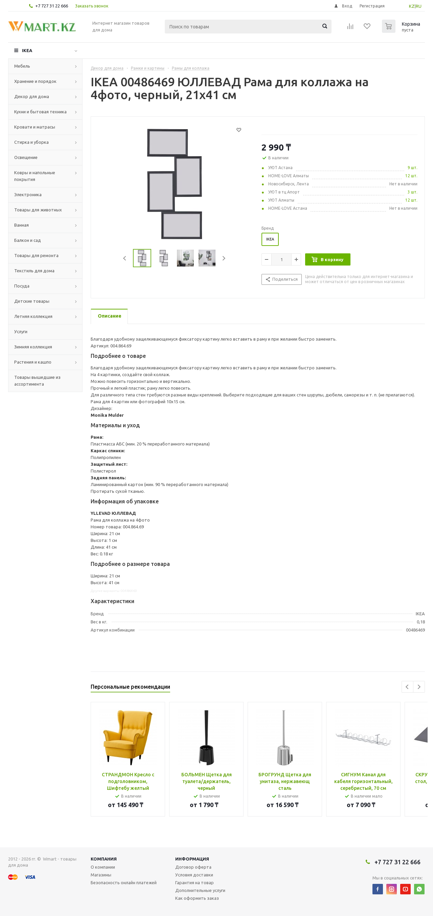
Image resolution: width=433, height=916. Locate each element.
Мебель (22, 66)
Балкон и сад (27, 240)
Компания (104, 858)
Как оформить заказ (197, 898)
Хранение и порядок (35, 81)
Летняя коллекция (33, 316)
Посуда (21, 285)
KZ (412, 6)
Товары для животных (38, 209)
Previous (125, 258)
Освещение (26, 157)
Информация (192, 858)
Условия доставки (194, 874)
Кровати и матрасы (34, 126)
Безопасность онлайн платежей (124, 882)
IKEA (27, 50)
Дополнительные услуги (200, 890)
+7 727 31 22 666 (51, 5)
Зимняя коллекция (33, 346)
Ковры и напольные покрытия (34, 176)
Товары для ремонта (36, 255)
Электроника (28, 194)
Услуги (20, 331)
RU (418, 6)
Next (224, 258)
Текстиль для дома (34, 270)
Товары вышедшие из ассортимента (37, 380)
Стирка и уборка (31, 142)
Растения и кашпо (32, 362)
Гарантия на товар (194, 882)
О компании (103, 867)
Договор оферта (193, 867)
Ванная (21, 225)
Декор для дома (31, 96)
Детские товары (31, 301)
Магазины (101, 874)
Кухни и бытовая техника (40, 111)
